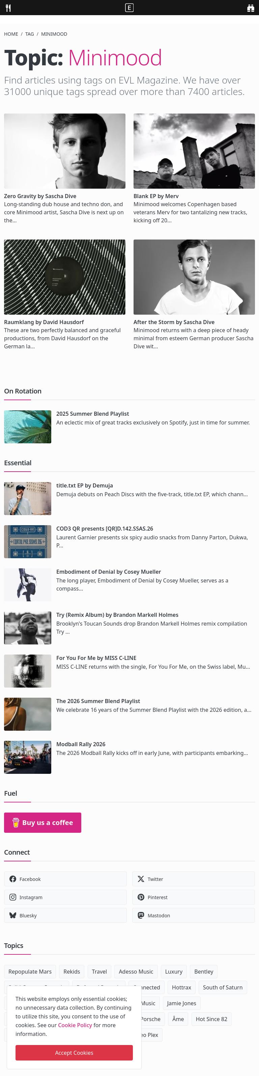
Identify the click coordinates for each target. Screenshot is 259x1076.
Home (11, 34)
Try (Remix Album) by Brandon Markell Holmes (117, 614)
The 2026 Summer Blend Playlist (98, 701)
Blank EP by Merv (156, 196)
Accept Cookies (74, 1052)
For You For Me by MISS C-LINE (96, 658)
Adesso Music (136, 971)
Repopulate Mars (30, 971)
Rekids (71, 971)
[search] (250, 7)
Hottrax (181, 987)
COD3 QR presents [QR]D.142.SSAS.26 (104, 528)
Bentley (203, 971)
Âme (178, 1019)
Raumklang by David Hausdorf (44, 322)
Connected (146, 987)
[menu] (8, 7)
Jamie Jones (181, 1003)
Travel (99, 971)
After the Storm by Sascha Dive (174, 322)
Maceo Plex (144, 1035)
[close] (136, 989)
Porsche (150, 1019)
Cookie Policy (75, 1025)
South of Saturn (222, 987)
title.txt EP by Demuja (84, 485)
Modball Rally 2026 (81, 744)
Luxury (173, 971)
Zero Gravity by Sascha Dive (40, 196)
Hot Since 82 (211, 1019)
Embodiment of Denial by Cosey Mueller (108, 571)
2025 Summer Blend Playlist (92, 413)
